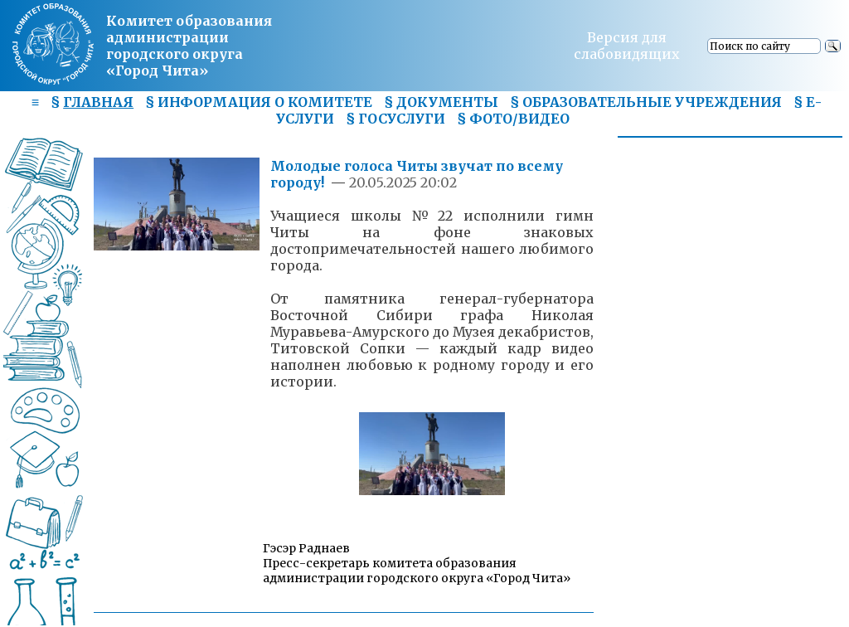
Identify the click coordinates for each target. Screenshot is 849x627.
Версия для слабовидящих (627, 45)
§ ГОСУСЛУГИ (395, 118)
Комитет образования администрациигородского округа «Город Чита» (189, 45)
